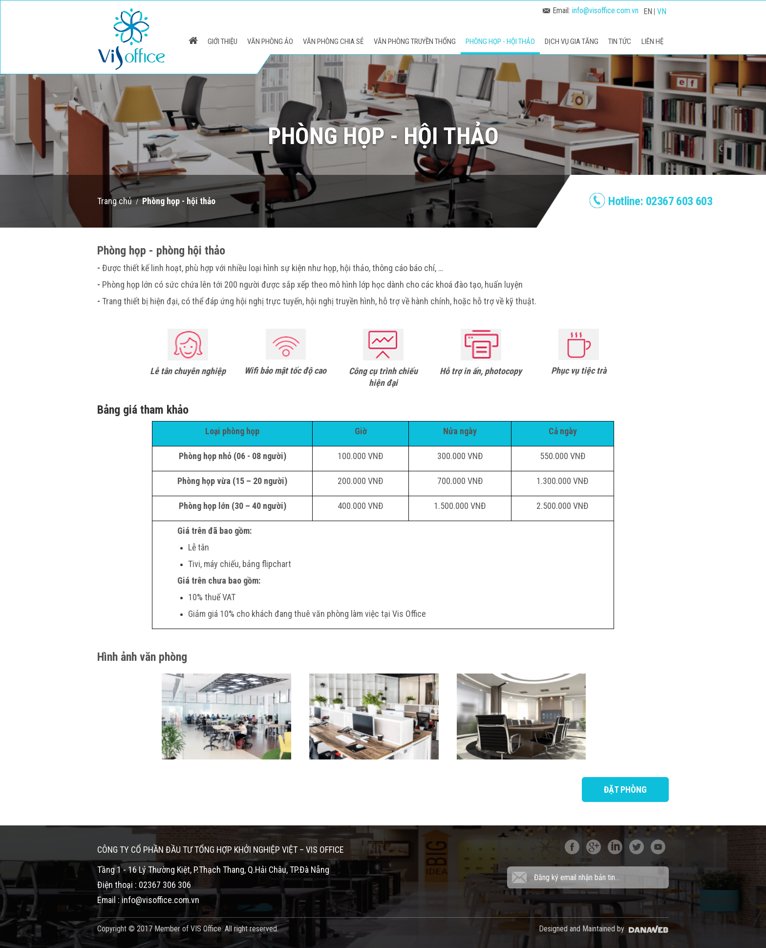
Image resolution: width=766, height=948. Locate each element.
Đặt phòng (625, 789)
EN (647, 11)
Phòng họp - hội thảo (178, 201)
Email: (590, 10)
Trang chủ (114, 201)
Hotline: (660, 201)
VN (661, 11)
